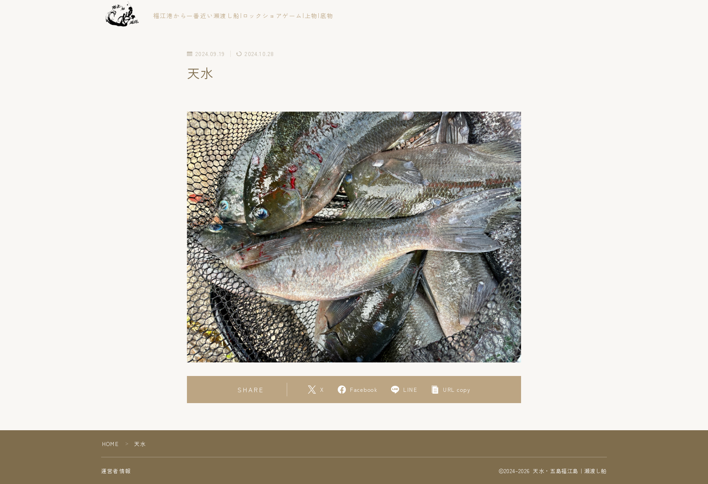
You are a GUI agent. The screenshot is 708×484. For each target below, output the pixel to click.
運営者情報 (116, 471)
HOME (110, 443)
